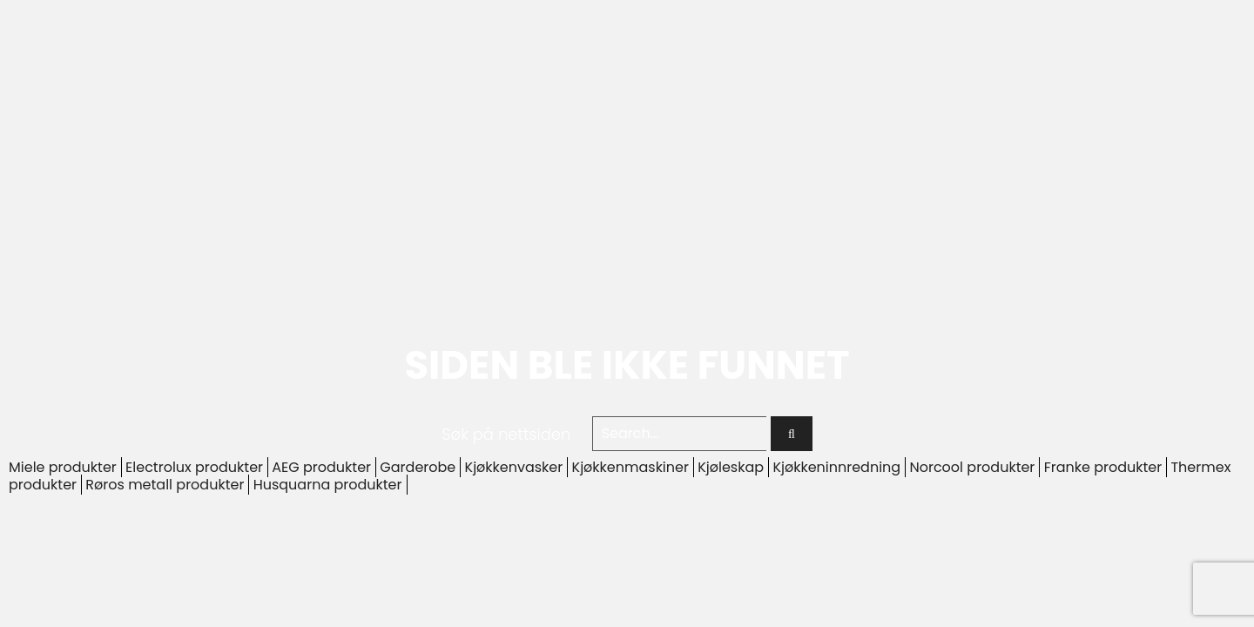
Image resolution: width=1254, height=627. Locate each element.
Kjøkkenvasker (514, 467)
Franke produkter (1103, 467)
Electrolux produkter (194, 467)
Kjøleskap (731, 467)
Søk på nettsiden (506, 434)
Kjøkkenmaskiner (630, 467)
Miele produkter (63, 467)
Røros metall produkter (164, 485)
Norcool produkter (972, 467)
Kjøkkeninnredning (836, 467)
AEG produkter (321, 467)
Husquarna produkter (327, 485)
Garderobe (417, 467)
